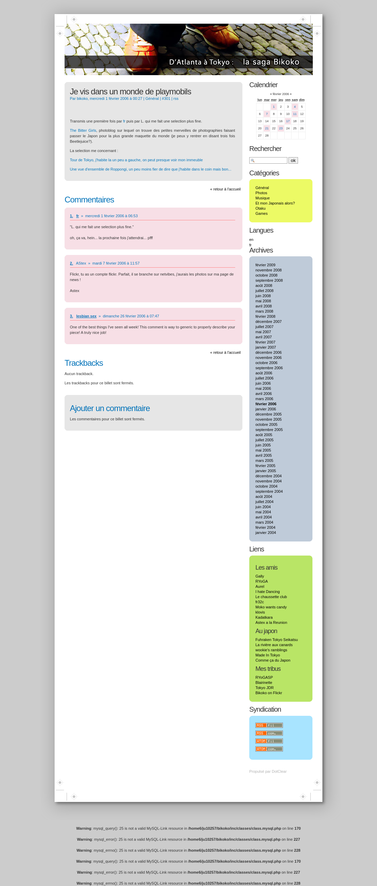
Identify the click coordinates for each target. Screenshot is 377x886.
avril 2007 (263, 337)
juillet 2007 (264, 327)
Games (261, 213)
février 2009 (265, 265)
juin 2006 (263, 383)
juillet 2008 (264, 291)
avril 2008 (263, 306)
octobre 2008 (266, 275)
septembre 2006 (269, 368)
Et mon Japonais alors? (275, 203)
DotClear (279, 771)
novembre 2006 (268, 357)
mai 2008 (263, 301)
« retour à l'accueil (225, 189)
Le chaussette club (271, 597)
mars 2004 (264, 522)
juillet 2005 (264, 440)
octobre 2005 (266, 424)
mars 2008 (264, 311)
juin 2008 (263, 296)
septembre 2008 (269, 280)
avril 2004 (263, 517)
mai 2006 (263, 388)
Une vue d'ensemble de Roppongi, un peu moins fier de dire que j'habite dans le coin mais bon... (150, 169)
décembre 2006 (268, 352)
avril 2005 (263, 455)
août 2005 (263, 435)
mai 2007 (263, 332)
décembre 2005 (268, 414)
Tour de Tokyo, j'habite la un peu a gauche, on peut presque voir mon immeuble (136, 160)
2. (71, 263)
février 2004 (265, 527)
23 (281, 128)
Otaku (260, 208)
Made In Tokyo (267, 655)
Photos (261, 193)
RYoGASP (264, 677)
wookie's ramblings (271, 650)
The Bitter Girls (83, 130)
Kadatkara (264, 617)
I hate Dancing (267, 592)
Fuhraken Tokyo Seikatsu (276, 640)
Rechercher (265, 148)
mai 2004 (263, 512)
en (251, 239)
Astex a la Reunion (271, 622)
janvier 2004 (265, 533)
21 (267, 128)
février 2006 (265, 404)
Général (152, 98)
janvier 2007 (265, 347)
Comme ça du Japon (272, 660)
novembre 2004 (268, 481)
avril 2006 (263, 394)
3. (71, 316)
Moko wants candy (271, 607)
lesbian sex (86, 316)
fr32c (259, 602)
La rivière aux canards (274, 645)
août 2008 (263, 285)
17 (287, 121)
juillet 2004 (264, 502)
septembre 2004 (269, 491)
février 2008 (265, 316)
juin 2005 (263, 445)
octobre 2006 (266, 363)
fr (124, 121)
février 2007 (265, 342)
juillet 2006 (264, 378)
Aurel (259, 586)
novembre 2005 (268, 419)
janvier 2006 (265, 409)
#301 (166, 98)
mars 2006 (264, 399)
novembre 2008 (268, 270)
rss (176, 98)
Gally (259, 576)
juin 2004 (263, 507)
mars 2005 (264, 460)
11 (295, 114)
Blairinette (263, 682)
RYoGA (261, 581)
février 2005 (265, 466)
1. (71, 216)
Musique (262, 198)
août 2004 (263, 496)
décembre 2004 (268, 476)
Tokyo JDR (264, 688)
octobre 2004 (266, 486)
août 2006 (263, 373)
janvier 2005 (265, 471)
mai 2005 (263, 450)
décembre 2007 (268, 321)
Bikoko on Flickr (268, 693)
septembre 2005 (269, 430)
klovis (260, 612)
